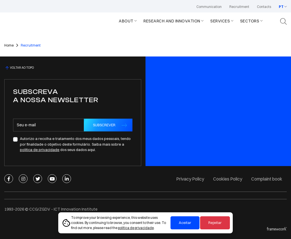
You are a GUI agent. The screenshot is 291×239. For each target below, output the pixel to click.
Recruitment (239, 7)
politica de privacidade (39, 149)
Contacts (264, 7)
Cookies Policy (227, 179)
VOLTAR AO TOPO (19, 68)
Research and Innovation (172, 21)
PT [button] (281, 7)
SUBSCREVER (104, 125)
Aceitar (185, 222)
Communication (209, 7)
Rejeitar (215, 222)
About (126, 21)
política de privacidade (136, 228)
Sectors (249, 21)
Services (220, 21)
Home (9, 45)
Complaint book (266, 179)
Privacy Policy (190, 179)
